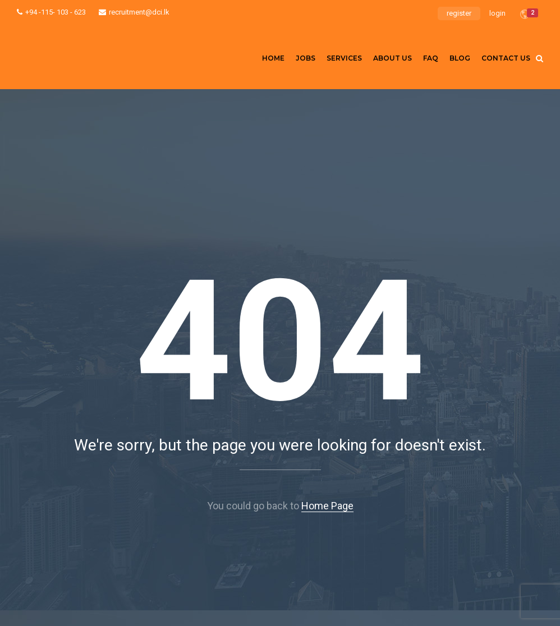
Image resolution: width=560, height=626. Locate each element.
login (497, 13)
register (459, 13)
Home (273, 58)
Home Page (327, 506)
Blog (459, 58)
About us (392, 58)
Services (344, 58)
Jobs (305, 58)
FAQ (430, 58)
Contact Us (505, 58)
